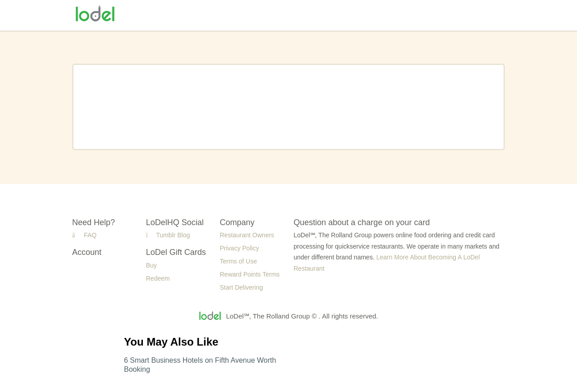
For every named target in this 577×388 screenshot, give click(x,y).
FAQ (84, 235)
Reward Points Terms (250, 274)
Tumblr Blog (168, 235)
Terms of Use (238, 261)
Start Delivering (241, 287)
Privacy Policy (239, 248)
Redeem (158, 278)
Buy (151, 265)
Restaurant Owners (247, 235)
